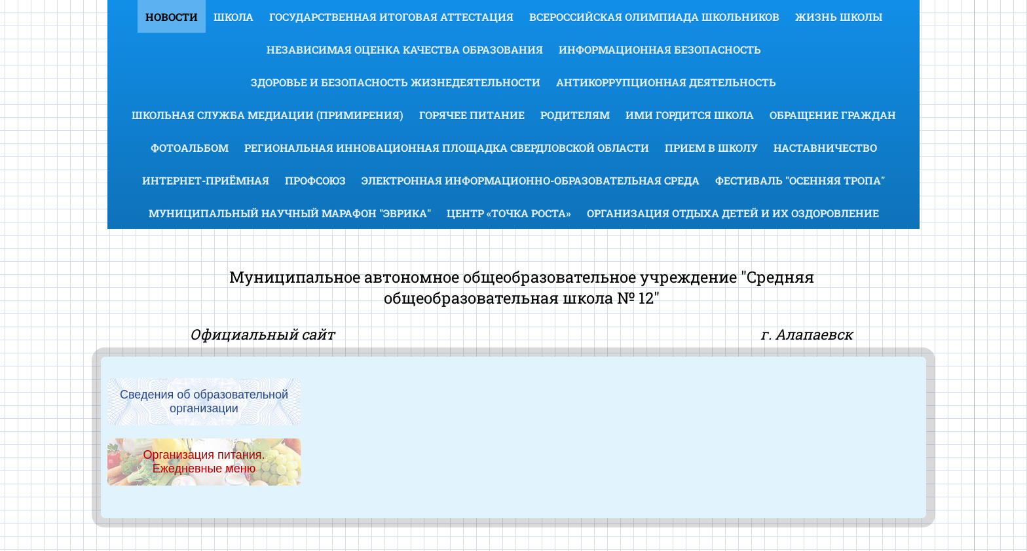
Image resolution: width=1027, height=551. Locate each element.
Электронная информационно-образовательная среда (531, 180)
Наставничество (825, 147)
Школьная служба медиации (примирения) (267, 115)
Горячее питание (472, 115)
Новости (171, 17)
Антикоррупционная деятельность (666, 82)
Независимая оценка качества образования (405, 49)
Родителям (575, 115)
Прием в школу (711, 147)
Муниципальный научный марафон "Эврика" (290, 213)
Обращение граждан (833, 115)
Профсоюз (315, 180)
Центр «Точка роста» (509, 213)
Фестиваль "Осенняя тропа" (800, 180)
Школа (233, 17)
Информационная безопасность (660, 49)
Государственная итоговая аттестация (391, 17)
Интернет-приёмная (205, 180)
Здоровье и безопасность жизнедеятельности (395, 82)
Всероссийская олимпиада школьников (654, 17)
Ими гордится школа (690, 115)
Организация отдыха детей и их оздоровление (733, 213)
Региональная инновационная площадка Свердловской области (446, 147)
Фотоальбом (190, 147)
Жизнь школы (838, 17)
